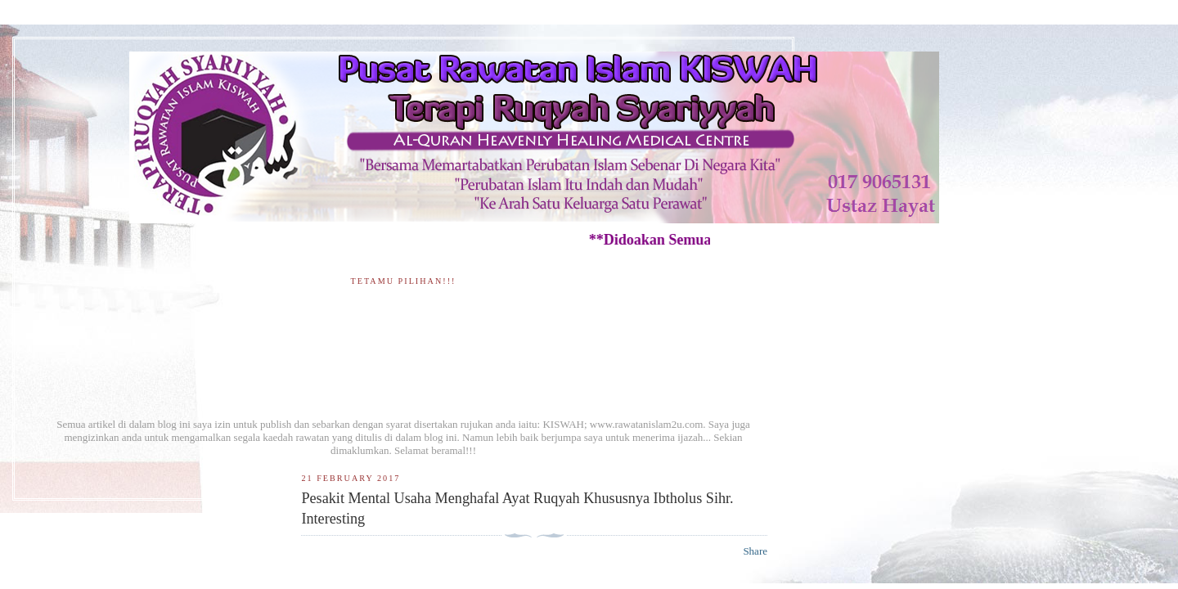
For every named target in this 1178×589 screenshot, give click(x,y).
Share (755, 551)
